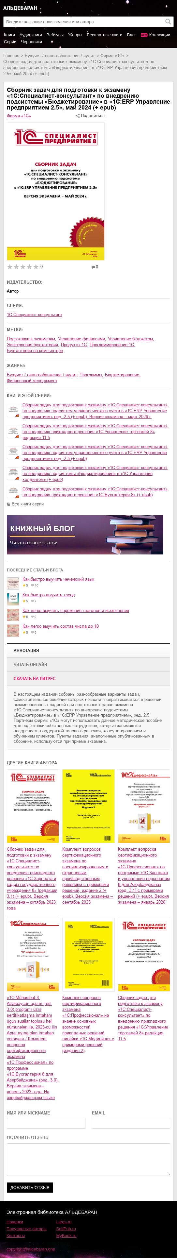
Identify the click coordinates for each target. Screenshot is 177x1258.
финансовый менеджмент (32, 380)
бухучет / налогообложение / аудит (60, 55)
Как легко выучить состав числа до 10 (60, 626)
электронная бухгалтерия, (33, 344)
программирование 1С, (112, 344)
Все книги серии (28, 504)
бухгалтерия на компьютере (35, 350)
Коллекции (159, 34)
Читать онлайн (30, 664)
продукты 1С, (74, 344)
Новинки (15, 1221)
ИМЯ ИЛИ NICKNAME (28, 1113)
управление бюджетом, (131, 338)
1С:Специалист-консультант (34, 314)
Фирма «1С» (112, 55)
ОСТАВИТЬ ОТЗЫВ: (27, 1137)
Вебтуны (55, 34)
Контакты (16, 1235)
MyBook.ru (66, 1235)
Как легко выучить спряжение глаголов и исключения (75, 610)
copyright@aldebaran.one (31, 1249)
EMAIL (98, 1113)
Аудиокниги (31, 34)
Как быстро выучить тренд (48, 594)
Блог (131, 34)
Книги (9, 34)
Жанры (75, 34)
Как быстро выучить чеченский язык (58, 579)
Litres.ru (64, 1221)
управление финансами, (82, 338)
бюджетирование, (122, 374)
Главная (11, 55)
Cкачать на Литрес (35, 678)
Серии (10, 41)
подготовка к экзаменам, (31, 338)
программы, (91, 374)
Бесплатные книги (104, 34)
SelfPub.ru (66, 1228)
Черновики (31, 41)
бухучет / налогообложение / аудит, (42, 374)
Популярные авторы (27, 1228)
